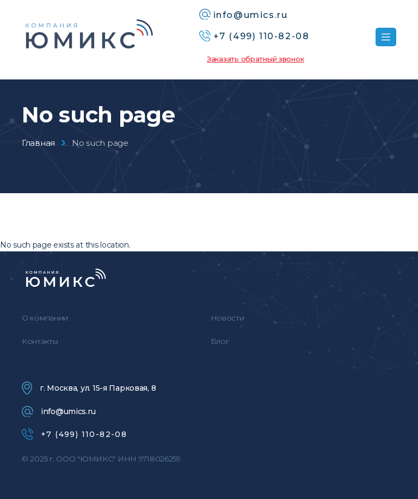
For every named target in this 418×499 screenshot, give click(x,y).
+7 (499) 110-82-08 (74, 434)
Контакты (40, 341)
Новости (227, 318)
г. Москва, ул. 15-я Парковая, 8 (89, 388)
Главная (38, 143)
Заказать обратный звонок (255, 58)
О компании (45, 318)
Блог (220, 341)
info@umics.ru (58, 411)
